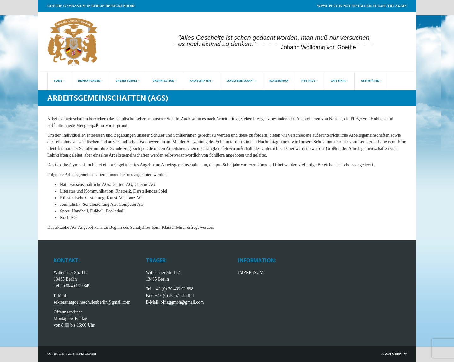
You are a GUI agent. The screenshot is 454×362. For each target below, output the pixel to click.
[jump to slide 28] (352, 43)
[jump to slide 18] (289, 43)
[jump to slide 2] (188, 43)
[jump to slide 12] (251, 43)
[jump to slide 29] (358, 43)
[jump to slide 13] (257, 43)
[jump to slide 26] (339, 43)
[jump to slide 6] (213, 43)
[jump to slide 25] (333, 43)
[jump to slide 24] (326, 43)
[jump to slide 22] (314, 43)
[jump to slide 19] (295, 43)
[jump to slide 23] (320, 43)
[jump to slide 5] (207, 43)
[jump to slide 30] (364, 43)
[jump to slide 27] (345, 43)
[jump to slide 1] (181, 43)
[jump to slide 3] (194, 43)
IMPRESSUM (251, 272)
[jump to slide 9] (232, 43)
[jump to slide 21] (308, 43)
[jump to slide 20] (301, 43)
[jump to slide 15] (270, 43)
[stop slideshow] (371, 43)
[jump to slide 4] (200, 43)
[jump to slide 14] (263, 43)
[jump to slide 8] (226, 43)
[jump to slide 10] (238, 43)
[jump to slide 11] (245, 43)
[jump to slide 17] (282, 43)
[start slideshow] (174, 43)
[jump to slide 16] (276, 43)
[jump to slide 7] (219, 43)
